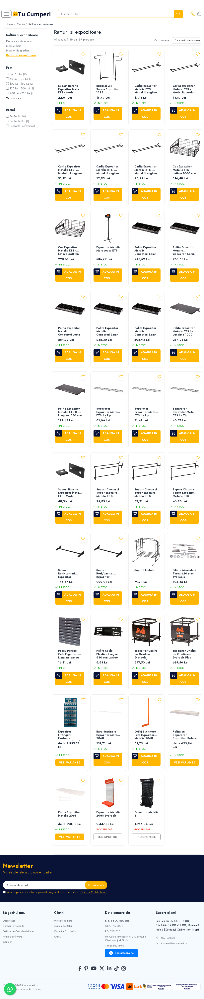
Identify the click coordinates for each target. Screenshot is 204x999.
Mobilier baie (13, 46)
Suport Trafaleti (145, 570)
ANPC (57, 937)
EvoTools (15, 116)
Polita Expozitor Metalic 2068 (69, 814)
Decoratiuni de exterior (19, 41)
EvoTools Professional (22, 126)
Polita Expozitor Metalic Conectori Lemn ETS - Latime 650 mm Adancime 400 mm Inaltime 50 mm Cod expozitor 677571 (108, 331)
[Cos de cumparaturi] (199, 14)
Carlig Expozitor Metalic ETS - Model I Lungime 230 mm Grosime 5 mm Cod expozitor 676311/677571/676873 (108, 170)
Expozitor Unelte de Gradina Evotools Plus (184, 654)
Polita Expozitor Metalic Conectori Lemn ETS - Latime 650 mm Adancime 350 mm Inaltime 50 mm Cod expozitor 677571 (70, 331)
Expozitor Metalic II (146, 814)
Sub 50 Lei (16, 74)
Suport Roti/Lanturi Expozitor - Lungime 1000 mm (68, 573)
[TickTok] (116, 968)
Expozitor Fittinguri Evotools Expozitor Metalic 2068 (70, 735)
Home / (11, 24)
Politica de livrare (12, 937)
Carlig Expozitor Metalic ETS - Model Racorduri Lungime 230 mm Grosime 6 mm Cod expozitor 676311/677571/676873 (185, 89)
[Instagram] (123, 968)
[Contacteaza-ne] (193, 14)
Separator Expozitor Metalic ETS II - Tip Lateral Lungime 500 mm (146, 412)
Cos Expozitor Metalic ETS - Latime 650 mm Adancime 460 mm (69, 251)
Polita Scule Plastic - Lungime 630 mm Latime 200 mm (107, 654)
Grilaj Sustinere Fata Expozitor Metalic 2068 (145, 735)
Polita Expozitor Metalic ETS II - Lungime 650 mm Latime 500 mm (70, 412)
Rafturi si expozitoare (21, 55)
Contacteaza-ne (121, 953)
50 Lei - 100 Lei (19, 79)
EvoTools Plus (17, 121)
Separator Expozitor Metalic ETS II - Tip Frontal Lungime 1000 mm (108, 412)
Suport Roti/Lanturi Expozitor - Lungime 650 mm (108, 573)
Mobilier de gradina (17, 50)
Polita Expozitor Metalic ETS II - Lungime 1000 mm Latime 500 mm (184, 331)
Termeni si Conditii (13, 926)
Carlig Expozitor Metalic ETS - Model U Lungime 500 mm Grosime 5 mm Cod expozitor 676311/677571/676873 (70, 170)
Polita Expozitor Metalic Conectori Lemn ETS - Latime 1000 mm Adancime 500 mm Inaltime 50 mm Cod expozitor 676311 (145, 331)
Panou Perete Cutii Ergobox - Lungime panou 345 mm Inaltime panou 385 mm (69, 654)
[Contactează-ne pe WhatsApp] (10, 989)
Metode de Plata (63, 921)
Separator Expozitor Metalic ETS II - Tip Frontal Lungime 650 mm (185, 412)
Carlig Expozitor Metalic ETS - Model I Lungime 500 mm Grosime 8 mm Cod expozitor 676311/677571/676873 (146, 170)
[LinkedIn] (109, 968)
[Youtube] (94, 968)
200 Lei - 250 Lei (20, 93)
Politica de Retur (63, 926)
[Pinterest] (86, 968)
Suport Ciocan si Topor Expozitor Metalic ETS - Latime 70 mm (184, 493)
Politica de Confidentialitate (93, 892)
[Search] (120, 14)
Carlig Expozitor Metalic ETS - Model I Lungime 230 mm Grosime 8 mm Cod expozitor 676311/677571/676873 (146, 89)
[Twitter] (101, 968)
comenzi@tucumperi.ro (171, 943)
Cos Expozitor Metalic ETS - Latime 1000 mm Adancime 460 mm (184, 170)
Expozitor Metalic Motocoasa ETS (108, 249)
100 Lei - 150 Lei (20, 84)
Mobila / (22, 24)
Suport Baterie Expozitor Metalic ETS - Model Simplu (70, 89)
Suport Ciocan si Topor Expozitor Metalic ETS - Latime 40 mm (145, 493)
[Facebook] (80, 968)
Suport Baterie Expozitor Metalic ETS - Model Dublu (70, 493)
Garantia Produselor (65, 931)
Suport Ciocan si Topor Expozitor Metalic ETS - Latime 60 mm (107, 493)
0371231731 (165, 938)
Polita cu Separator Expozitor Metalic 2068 (185, 735)
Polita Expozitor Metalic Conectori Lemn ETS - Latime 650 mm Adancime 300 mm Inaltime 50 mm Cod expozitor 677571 (185, 251)
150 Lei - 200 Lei (20, 88)
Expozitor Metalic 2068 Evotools (108, 814)
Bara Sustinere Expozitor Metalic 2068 (108, 735)
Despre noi (9, 921)
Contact (7, 942)
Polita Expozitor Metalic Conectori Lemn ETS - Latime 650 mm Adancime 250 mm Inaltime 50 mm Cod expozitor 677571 (146, 251)
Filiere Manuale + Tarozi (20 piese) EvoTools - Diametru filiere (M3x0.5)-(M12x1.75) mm (184, 573)
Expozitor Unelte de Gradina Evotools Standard (146, 654)
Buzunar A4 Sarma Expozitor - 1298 (108, 89)
